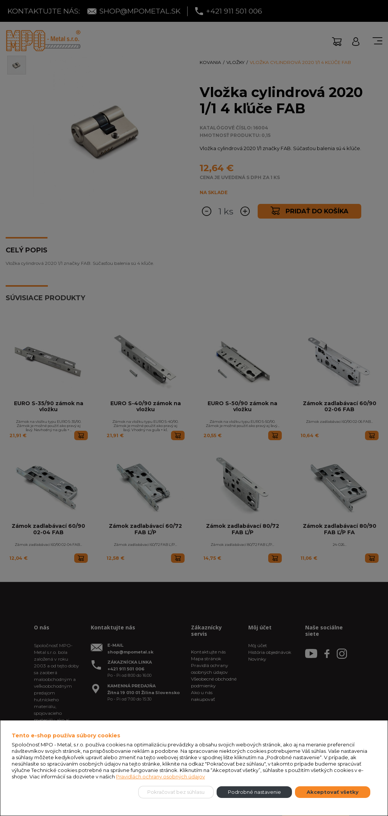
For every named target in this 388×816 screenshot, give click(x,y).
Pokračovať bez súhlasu (176, 792)
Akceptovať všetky (333, 792)
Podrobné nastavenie (254, 792)
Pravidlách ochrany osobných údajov (160, 776)
